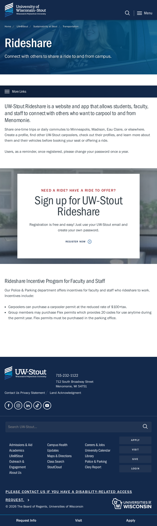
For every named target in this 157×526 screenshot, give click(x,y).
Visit (135, 449)
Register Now (76, 241)
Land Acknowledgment (65, 393)
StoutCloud (54, 467)
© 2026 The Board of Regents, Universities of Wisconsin (44, 506)
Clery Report (93, 467)
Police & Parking (96, 461)
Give (135, 459)
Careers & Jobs (95, 445)
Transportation (70, 26)
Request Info (26, 520)
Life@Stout (22, 26)
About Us (15, 473)
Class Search (55, 461)
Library (89, 456)
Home (8, 26)
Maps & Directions (59, 456)
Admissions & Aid (20, 445)
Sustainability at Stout (45, 26)
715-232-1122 (67, 375)
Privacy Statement (33, 393)
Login (135, 468)
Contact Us (12, 393)
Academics (16, 450)
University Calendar (97, 450)
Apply (135, 440)
